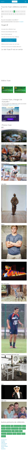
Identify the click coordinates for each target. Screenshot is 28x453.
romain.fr (3, 436)
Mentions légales (4, 446)
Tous (3, 11)
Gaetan (14, 433)
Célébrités (15, 1)
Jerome (16, 431)
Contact (2, 447)
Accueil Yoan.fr (4, 439)
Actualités (3, 441)
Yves (12, 426)
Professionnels (4, 443)
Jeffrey (21, 431)
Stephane (8, 428)
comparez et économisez (13, 105)
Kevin (13, 431)
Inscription (21, 21)
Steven (24, 426)
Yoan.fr (2, 1)
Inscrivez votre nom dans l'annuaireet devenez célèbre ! (9, 40)
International (3, 444)
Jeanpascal (4, 433)
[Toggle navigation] (25, 1)
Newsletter (3, 448)
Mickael (23, 428)
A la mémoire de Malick (6, 431)
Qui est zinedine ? (17, 426)
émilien (3, 426)
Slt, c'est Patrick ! (15, 428)
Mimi (20, 428)
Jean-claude (9, 433)
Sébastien (8, 426)
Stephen (3, 428)
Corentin (19, 433)
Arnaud (23, 433)
